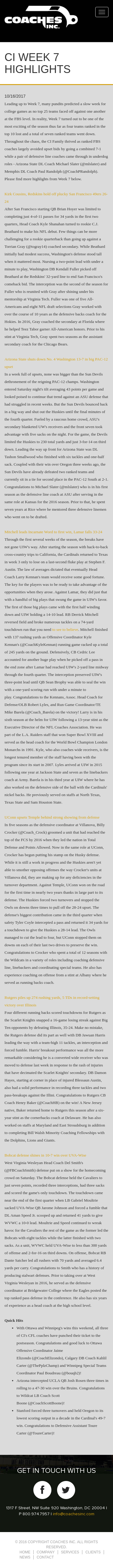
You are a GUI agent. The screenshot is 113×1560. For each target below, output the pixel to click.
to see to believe (65, 629)
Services (70, 1552)
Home (25, 1552)
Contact (45, 1557)
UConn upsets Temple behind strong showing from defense (52, 817)
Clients (93, 1552)
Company (46, 1552)
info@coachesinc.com (73, 1514)
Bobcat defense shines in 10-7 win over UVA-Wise (45, 1155)
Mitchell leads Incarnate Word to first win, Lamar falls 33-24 (53, 532)
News (25, 1557)
